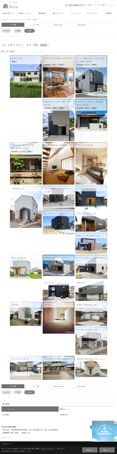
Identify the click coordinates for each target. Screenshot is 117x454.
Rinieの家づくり (8, 13)
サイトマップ (7, 438)
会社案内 (108, 13)
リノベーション (75, 13)
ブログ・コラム (91, 13)
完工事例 (5, 415)
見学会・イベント (25, 13)
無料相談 (42, 13)
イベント (112, 5)
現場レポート (64, 409)
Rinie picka (81, 25)
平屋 (19, 31)
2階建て (31, 31)
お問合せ (90, 5)
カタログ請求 (101, 5)
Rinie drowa (58, 25)
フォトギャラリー (8, 409)
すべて (7, 31)
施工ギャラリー (58, 13)
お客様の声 (63, 415)
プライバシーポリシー (47, 449)
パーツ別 (36, 25)
